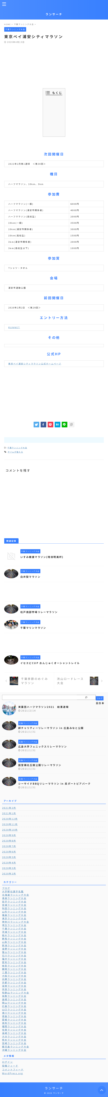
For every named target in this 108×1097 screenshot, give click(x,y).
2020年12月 (10, 818)
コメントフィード (13, 1069)
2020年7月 (9, 846)
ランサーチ (54, 14)
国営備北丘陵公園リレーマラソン (41, 765)
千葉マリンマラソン (34, 627)
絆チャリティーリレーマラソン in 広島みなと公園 (52, 728)
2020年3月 (9, 868)
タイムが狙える (15, 452)
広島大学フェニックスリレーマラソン (44, 746)
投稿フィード (10, 1065)
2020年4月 (9, 862)
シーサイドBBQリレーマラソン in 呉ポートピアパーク (56, 783)
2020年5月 (9, 857)
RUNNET (14, 327)
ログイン (7, 1062)
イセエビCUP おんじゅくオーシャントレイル (51, 663)
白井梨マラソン (31, 576)
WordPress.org (12, 1073)
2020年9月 (9, 835)
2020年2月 (9, 873)
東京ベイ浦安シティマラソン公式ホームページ (34, 363)
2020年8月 (9, 840)
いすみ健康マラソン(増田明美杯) (43, 557)
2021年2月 (9, 807)
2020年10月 (10, 829)
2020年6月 (9, 851)
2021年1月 (9, 813)
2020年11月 (10, 824)
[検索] (86, 697)
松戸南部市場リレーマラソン (40, 612)
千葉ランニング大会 (17, 447)
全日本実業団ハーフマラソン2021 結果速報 (61, 705)
